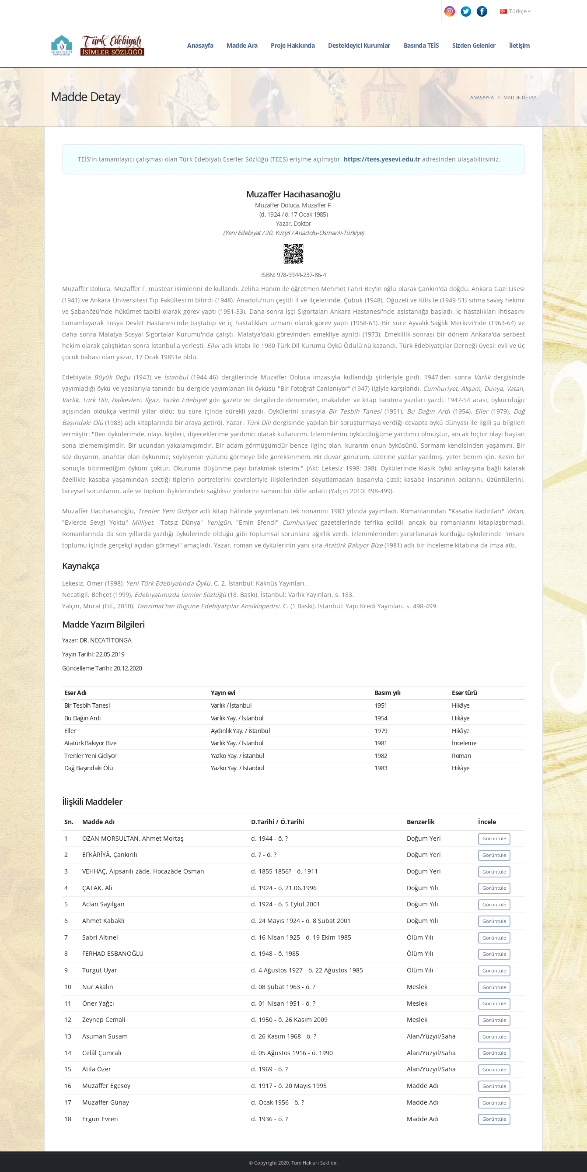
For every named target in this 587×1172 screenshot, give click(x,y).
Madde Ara (242, 45)
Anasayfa (200, 45)
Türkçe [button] (515, 11)
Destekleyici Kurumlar (359, 45)
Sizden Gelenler (474, 45)
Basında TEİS (421, 45)
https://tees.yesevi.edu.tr (382, 159)
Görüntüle (494, 838)
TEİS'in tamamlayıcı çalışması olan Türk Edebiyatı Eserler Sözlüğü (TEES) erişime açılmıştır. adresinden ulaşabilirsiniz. (289, 159)
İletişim (519, 45)
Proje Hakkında (292, 45)
